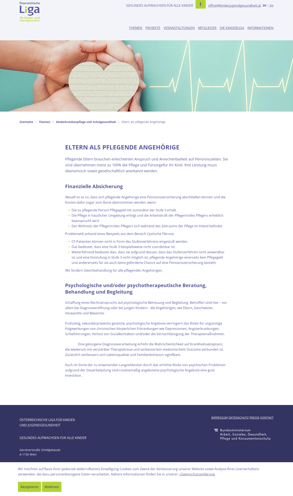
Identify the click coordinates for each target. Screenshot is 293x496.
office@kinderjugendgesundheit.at (234, 5)
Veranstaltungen (179, 28)
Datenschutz (238, 417)
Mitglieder (207, 28)
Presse (254, 417)
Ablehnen (51, 487)
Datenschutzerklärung (197, 474)
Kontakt (266, 417)
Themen (135, 28)
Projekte (152, 28)
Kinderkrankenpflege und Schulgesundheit (86, 122)
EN (271, 5)
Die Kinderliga (232, 28)
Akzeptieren (29, 487)
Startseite (26, 122)
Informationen (260, 28)
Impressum (219, 417)
